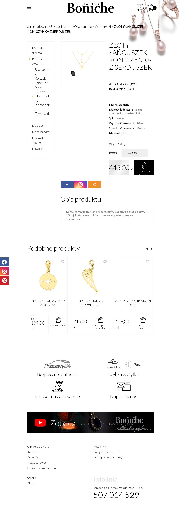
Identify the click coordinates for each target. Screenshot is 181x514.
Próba (113, 152)
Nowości (37, 148)
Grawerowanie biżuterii (41, 468)
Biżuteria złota (60, 26)
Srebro (31, 477)
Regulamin (99, 446)
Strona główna (37, 26)
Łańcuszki (42, 83)
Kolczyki (41, 78)
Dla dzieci (38, 125)
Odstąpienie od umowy (107, 457)
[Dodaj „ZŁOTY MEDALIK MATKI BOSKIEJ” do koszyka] (142, 324)
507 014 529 (116, 494)
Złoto (30, 483)
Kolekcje (32, 457)
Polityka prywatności (106, 452)
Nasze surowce (37, 462)
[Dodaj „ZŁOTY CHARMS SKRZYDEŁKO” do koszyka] (100, 324)
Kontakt (32, 452)
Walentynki (103, 26)
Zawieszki (42, 114)
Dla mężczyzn (40, 131)
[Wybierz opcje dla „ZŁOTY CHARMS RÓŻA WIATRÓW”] (57, 324)
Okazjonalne (83, 26)
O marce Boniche (38, 446)
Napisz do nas (123, 396)
